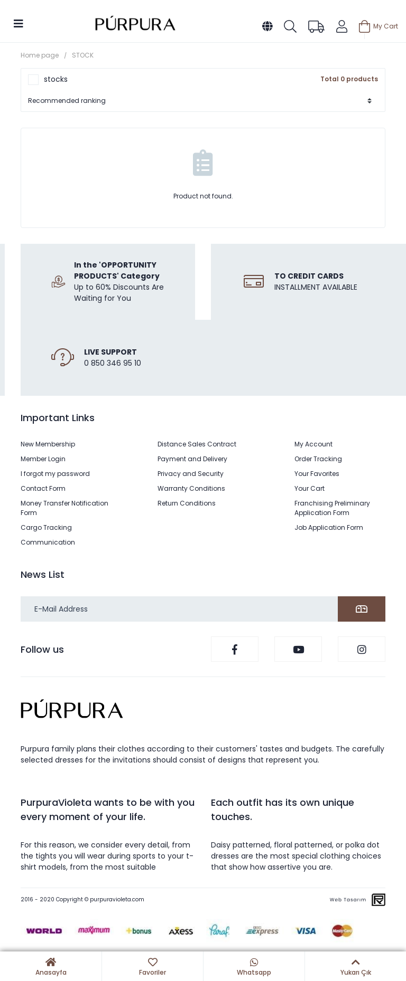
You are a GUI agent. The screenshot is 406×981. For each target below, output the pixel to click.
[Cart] (378, 26)
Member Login (43, 458)
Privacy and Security (191, 473)
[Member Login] (341, 26)
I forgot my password (55, 473)
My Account (313, 444)
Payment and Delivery (192, 458)
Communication (48, 542)
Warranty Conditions (191, 488)
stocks (56, 79)
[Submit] (361, 609)
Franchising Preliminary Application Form (332, 508)
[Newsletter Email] (203, 609)
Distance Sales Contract (197, 444)
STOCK (83, 55)
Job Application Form (328, 527)
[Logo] (135, 24)
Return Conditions (187, 503)
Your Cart (309, 488)
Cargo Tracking (46, 527)
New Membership (48, 444)
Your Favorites (316, 473)
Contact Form (43, 488)
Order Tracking (318, 458)
